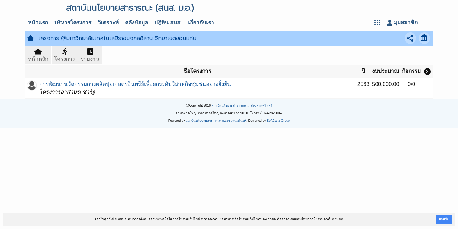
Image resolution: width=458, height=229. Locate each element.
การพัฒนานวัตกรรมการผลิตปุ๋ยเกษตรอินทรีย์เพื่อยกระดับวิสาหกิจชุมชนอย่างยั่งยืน (135, 84)
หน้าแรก (38, 23)
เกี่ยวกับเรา (201, 23)
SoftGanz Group (278, 120)
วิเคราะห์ (108, 23)
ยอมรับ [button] (443, 219)
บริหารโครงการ (72, 23)
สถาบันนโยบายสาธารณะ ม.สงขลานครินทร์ (242, 105)
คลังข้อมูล (136, 23)
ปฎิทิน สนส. (168, 23)
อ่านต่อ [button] (337, 219)
